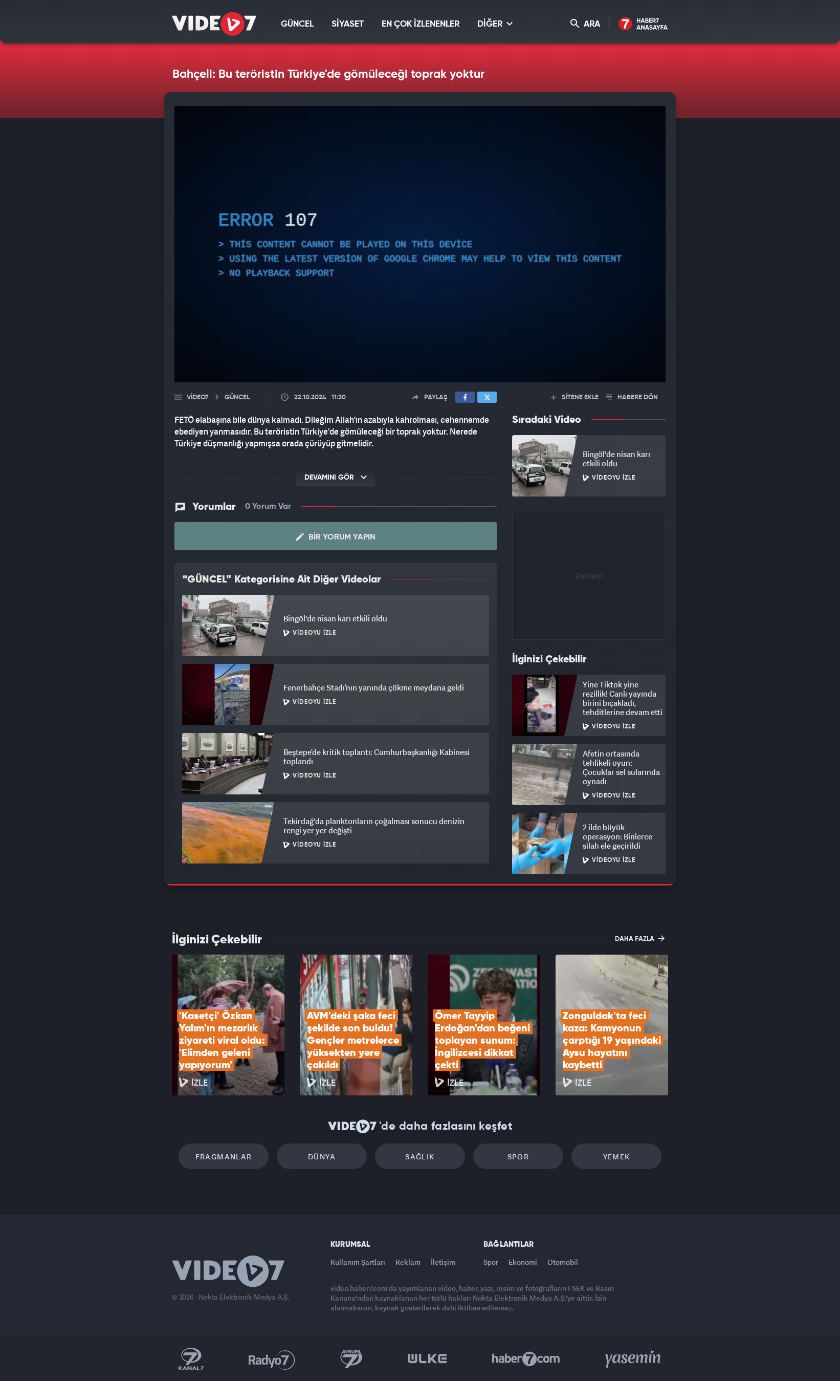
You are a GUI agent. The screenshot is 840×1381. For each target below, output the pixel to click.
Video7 (197, 397)
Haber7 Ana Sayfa (643, 24)
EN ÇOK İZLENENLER (420, 24)
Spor (518, 1156)
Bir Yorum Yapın (335, 537)
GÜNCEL (297, 24)
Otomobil (562, 1262)
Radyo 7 (272, 1359)
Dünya (322, 1156)
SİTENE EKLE (575, 397)
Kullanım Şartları (357, 1262)
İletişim (443, 1262)
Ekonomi (523, 1262)
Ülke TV (427, 1359)
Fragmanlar (223, 1156)
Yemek (616, 1156)
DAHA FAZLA (640, 938)
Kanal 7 (191, 1359)
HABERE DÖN (632, 397)
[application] (420, 244)
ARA (585, 24)
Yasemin (633, 1359)
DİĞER (495, 24)
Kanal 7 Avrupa (351, 1359)
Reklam (408, 1262)
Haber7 (526, 1359)
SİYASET (347, 24)
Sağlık (419, 1156)
